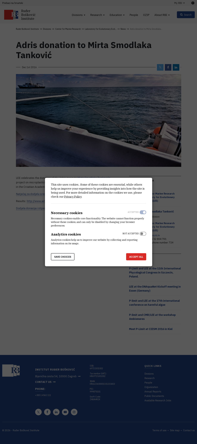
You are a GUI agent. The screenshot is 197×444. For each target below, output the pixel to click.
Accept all (136, 256)
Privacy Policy (73, 196)
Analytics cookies (66, 234)
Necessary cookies (66, 213)
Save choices (62, 256)
